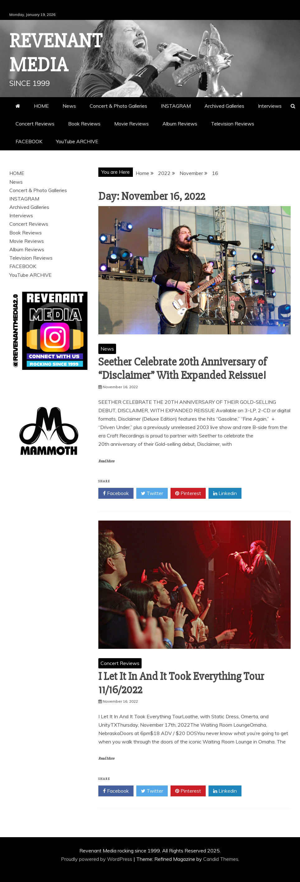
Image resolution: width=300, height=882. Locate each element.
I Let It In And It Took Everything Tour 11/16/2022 (181, 683)
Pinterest (188, 493)
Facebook (116, 493)
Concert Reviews (35, 123)
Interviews (270, 106)
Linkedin (225, 493)
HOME (41, 106)
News (69, 106)
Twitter (152, 493)
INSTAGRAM (176, 106)
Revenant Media (55, 53)
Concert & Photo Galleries (118, 106)
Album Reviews (179, 123)
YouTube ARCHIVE (77, 141)
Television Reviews (232, 123)
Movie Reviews (131, 123)
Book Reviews (84, 123)
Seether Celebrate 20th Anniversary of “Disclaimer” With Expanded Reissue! (182, 368)
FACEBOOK (29, 141)
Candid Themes (220, 859)
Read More (106, 461)
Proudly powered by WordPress (97, 859)
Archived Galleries (224, 106)
